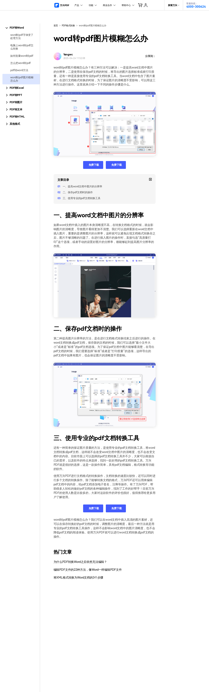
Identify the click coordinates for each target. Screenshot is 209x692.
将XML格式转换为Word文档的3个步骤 (78, 577)
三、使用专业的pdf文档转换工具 (81, 198)
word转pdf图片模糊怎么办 (21, 79)
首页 (56, 25)
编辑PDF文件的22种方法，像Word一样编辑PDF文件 (88, 569)
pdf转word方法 (19, 70)
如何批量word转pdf (21, 55)
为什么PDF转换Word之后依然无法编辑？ (80, 562)
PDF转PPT (16, 95)
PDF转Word (17, 27)
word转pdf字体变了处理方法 (21, 36)
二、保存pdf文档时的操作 (78, 192)
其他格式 (15, 123)
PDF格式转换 (68, 25)
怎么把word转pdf (20, 63)
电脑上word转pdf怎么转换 (21, 47)
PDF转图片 (16, 102)
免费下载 (94, 164)
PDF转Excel (17, 87)
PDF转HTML (17, 116)
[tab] (21, 27)
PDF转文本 (16, 109)
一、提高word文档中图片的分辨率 (82, 186)
